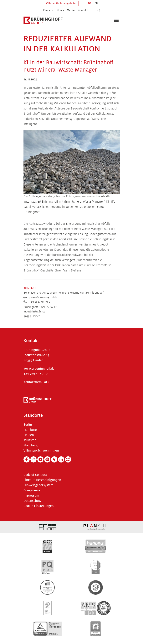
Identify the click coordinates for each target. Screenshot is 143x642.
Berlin (27, 424)
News (60, 10)
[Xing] (54, 459)
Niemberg (30, 445)
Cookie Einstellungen (38, 506)
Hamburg (30, 430)
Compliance (31, 490)
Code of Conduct (35, 475)
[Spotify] (47, 459)
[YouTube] (40, 459)
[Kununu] (68, 459)
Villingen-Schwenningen (41, 450)
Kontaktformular (35, 382)
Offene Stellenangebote (61, 3)
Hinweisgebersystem (38, 485)
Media (71, 10)
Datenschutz (32, 501)
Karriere (48, 10)
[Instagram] (33, 459)
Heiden (28, 435)
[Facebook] (26, 459)
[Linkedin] (61, 459)
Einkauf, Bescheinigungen (42, 480)
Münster (29, 440)
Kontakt (83, 10)
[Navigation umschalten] (116, 20)
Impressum (31, 495)
